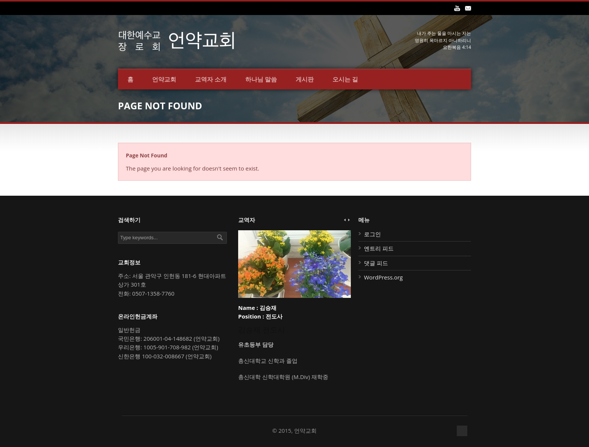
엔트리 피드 (379, 248)
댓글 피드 (376, 263)
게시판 (305, 79)
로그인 (372, 234)
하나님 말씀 (261, 79)
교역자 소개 (211, 79)
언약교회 (164, 79)
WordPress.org (383, 277)
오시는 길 (345, 79)
